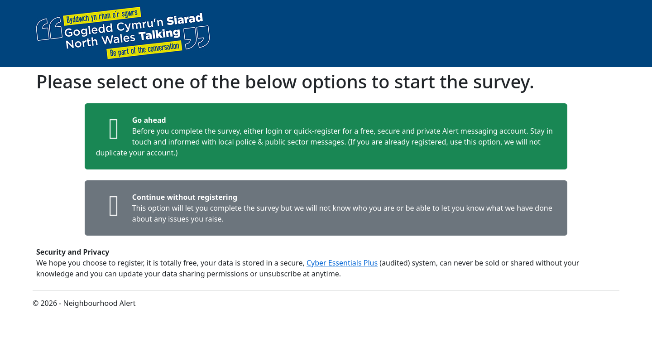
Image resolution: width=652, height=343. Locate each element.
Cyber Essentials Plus (342, 263)
